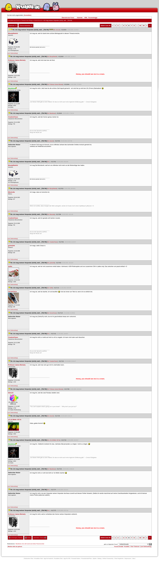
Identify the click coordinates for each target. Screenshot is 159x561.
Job (133, 558)
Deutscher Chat (28, 558)
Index (28, 537)
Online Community (108, 558)
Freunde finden (75, 558)
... (120, 25)
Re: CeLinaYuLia (51, 313)
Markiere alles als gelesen (15, 546)
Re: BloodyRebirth (52, 56)
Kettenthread (38, 20)
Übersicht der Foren (68, 17)
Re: (48, 161)
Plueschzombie (40, 543)
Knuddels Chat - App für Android (43, 558)
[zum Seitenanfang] (13, 53)
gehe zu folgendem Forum (110, 544)
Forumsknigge (92, 17)
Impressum (128, 558)
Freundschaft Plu (86, 558)
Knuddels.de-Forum (14, 20)
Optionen (13, 25)
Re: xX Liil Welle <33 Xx (53, 440)
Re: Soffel (50, 287)
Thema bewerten (26, 25)
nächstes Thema (39, 537)
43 (140, 25)
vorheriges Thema (15, 537)
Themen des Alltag (27, 20)
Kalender (80, 17)
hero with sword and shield (29, 543)
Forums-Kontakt (118, 546)
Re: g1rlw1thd (51, 262)
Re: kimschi (57, 29)
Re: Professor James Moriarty (55, 84)
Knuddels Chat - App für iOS (62, 558)
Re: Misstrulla (51, 214)
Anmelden (27, 15)
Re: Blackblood (51, 113)
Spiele (94, 558)
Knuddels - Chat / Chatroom (132, 546)
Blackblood (18, 543)
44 (143, 25)
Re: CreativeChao (52, 242)
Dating (99, 558)
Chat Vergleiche (118, 558)
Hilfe (85, 17)
